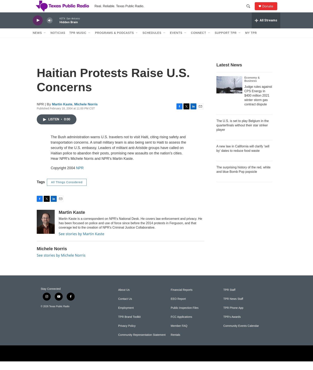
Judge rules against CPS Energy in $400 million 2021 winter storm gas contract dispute (258, 104)
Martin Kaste (62, 113)
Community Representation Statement (141, 343)
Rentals (175, 343)
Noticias (58, 41)
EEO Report (178, 307)
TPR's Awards (232, 325)
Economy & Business (252, 88)
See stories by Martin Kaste (81, 242)
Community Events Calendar (241, 334)
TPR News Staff (233, 307)
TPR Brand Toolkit (129, 325)
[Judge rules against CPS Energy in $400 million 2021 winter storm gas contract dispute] (229, 93)
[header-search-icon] (250, 10)
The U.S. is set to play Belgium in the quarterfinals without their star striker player (242, 134)
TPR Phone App (233, 316)
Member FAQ (179, 334)
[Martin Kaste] (46, 230)
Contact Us (125, 307)
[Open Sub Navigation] (45, 41)
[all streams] (266, 29)
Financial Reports (181, 298)
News (37, 41)
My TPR (251, 41)
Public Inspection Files (184, 316)
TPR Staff (229, 298)
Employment (126, 316)
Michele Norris (86, 113)
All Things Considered (67, 190)
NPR (80, 177)
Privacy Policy (127, 334)
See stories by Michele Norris (61, 263)
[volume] (49, 29)
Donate (270, 10)
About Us (124, 298)
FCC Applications (181, 325)
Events (176, 41)
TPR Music (77, 41)
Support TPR (226, 41)
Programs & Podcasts (114, 41)
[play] (38, 29)
